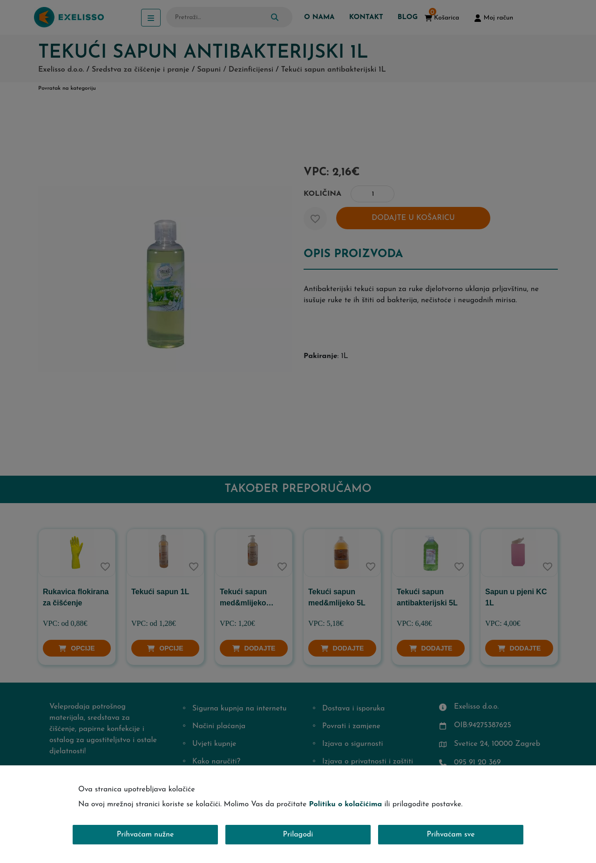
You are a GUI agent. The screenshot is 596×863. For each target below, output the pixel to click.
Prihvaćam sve (451, 834)
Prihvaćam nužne (145, 834)
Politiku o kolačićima (345, 804)
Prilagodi (298, 834)
